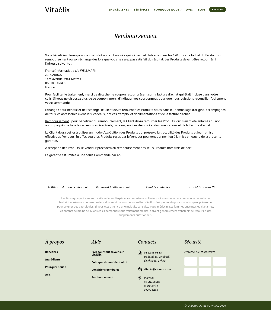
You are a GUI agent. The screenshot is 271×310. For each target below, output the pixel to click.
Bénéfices (141, 9)
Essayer (217, 9)
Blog (201, 9)
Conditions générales (105, 269)
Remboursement (103, 277)
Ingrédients (119, 9)
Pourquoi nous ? (168, 9)
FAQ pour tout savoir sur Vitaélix (108, 253)
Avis (189, 9)
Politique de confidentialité (109, 262)
